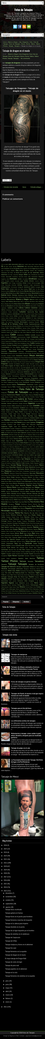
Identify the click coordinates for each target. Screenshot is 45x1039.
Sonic (26, 547)
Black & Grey (40, 297)
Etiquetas (16, 602)
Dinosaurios (9, 357)
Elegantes (33, 372)
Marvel (6, 473)
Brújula (9, 306)
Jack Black (7, 432)
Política (27, 519)
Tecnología (11, 569)
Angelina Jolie (5, 279)
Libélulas (4, 453)
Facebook (26, 382)
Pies (22, 513)
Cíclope (3, 328)
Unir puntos (12, 581)
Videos (41, 585)
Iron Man (39, 430)
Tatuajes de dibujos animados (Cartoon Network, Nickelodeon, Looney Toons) (25, 668)
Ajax (2, 270)
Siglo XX (21, 543)
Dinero (3, 357)
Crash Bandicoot (39, 339)
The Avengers (29, 571)
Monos (15, 483)
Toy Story (21, 577)
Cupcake (38, 345)
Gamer (7, 401)
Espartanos (27, 378)
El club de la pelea (30, 366)
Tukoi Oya (19, 579)
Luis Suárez (12, 461)
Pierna (28, 44)
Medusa (32, 475)
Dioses (26, 357)
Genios (9, 403)
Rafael (3, 525)
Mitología (28, 481)
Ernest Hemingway (13, 376)
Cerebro (18, 320)
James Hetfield (40, 432)
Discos (37, 357)
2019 (26, 264)
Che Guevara (9, 322)
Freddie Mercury (28, 395)
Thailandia (23, 571)
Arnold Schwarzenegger (33, 283)
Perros (42, 508)
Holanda (13, 418)
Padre (16, 499)
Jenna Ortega (5, 436)
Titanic (15, 575)
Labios (42, 447)
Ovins (38, 497)
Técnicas (4, 569)
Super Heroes (12, 556)
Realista (36, 527)
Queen (38, 523)
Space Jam (40, 547)
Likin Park (21, 453)
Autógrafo (20, 287)
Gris (6, 408)
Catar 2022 (17, 318)
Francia (42, 392)
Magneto (36, 463)
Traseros (37, 577)
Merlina (3, 477)
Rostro (31, 535)
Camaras (8, 310)
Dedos (19, 349)
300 (43, 264)
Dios (19, 357)
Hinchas (19, 416)
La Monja (4, 447)
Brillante (41, 304)
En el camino (15, 374)
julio (7, 981)
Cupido (42, 345)
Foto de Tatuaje (35, 389)
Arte (42, 283)
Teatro (42, 566)
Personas (14, 511)
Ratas (17, 525)
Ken (43, 441)
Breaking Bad (34, 304)
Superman (21, 555)
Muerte (7, 485)
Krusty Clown (32, 443)
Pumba (27, 523)
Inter (37, 428)
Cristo (3, 343)
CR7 (28, 339)
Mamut (8, 465)
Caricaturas (16, 314)
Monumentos (28, 483)
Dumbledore (17, 364)
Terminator (4, 571)
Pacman (11, 499)
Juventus (38, 441)
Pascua (30, 504)
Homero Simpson (23, 420)
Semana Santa (21, 541)
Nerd (32, 489)
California (41, 308)
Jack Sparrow (22, 432)
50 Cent (6, 266)
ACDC (2, 268)
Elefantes (27, 372)
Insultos (12, 428)
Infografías (33, 424)
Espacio (34, 376)
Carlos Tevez (34, 314)
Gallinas (36, 399)
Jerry (10, 436)
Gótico (31, 406)
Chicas (21, 324)
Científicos (18, 328)
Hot (35, 420)
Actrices (12, 268)
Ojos (38, 495)
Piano (42, 511)
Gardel (16, 401)
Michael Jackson (6, 479)
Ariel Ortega (11, 283)
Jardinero (11, 434)
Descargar (21, 351)
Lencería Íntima (39, 449)
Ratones (29, 525)
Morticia (39, 483)
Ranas (10, 525)
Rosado (17, 535)
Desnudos (4, 353)
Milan (30, 479)
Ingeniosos (40, 424)
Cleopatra (23, 330)
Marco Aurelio (5, 469)
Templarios (33, 569)
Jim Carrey (26, 436)
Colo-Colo (38, 332)
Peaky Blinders (23, 506)
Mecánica (26, 475)
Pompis (33, 519)
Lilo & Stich (27, 453)
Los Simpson (26, 459)
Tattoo (33, 44)
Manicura (25, 465)
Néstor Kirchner (39, 489)
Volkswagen (12, 589)
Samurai (3, 539)
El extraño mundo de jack (15, 368)
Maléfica (41, 463)
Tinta (2, 575)
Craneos (32, 339)
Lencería (32, 449)
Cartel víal (21, 316)
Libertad (10, 453)
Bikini (16, 297)
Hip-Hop (30, 416)
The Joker (8, 573)
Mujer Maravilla (20, 485)
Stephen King (40, 549)
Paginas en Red (14, 1036)
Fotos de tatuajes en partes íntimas (23, 682)
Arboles (31, 281)
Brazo (27, 303)
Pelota (5, 508)
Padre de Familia (22, 499)
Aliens (42, 272)
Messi (8, 477)
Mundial (35, 485)
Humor (19, 422)
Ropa (13, 535)
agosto (8, 907)
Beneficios (41, 295)
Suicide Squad (28, 553)
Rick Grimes (9, 531)
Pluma (10, 519)
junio (7, 984)
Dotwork (28, 362)
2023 (33, 264)
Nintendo (3, 493)
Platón (32, 517)
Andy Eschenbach (33, 276)
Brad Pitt (11, 304)
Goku (13, 406)
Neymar (8, 491)
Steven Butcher (16, 551)
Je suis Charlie (40, 434)
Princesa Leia (40, 521)
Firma (23, 387)
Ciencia (11, 328)
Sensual (33, 541)
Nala (33, 487)
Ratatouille (23, 525)
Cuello (32, 343)
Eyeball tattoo (18, 382)
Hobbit (9, 418)
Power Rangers (17, 521)
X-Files (6, 593)
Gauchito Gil (36, 401)
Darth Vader (25, 347)
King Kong (14, 443)
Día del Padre (35, 353)
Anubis (12, 281)
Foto (31, 42)
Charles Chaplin (35, 320)
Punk (31, 523)
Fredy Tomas (4, 397)
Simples (8, 545)
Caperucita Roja (32, 312)
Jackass (29, 432)
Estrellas (33, 380)
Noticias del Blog (38, 493)
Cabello (16, 308)
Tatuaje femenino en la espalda (16, 951)
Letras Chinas (32, 451)
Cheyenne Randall (34, 322)
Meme (42, 475)
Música (9, 487)
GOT (28, 406)
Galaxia (15, 399)
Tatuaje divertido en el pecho (15, 927)
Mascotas (33, 473)
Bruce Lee (4, 306)
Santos (31, 539)
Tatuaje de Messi (10, 776)
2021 (5, 863)
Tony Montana (31, 575)
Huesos (39, 420)
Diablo (13, 355)
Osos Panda (34, 497)
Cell (8, 320)
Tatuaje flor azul (10, 948)
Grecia (42, 406)
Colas (24, 332)
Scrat (7, 541)
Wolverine (22, 591)
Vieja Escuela (5, 587)
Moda (42, 481)
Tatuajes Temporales (22, 566)
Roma (2, 535)
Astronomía (37, 285)
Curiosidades (5, 347)
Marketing (32, 471)
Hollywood (19, 418)
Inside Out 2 (32, 426)
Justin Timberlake (29, 441)
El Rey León (33, 370)
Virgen (3, 589)
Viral (42, 587)
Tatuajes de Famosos (8, 567)
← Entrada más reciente (10, 187)
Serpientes (9, 543)
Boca (15, 301)
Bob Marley (9, 301)
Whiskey (41, 589)
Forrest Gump (15, 389)
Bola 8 (22, 301)
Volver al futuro (20, 589)
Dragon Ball (40, 362)
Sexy (16, 543)
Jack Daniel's (14, 432)
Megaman (37, 475)
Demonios (40, 349)
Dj (32, 360)
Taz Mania (37, 566)
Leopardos (21, 451)
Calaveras (34, 308)
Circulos (42, 328)
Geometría (15, 403)
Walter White (28, 589)
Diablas (9, 355)
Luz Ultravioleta (25, 461)
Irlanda (27, 430)
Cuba (18, 343)
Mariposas (8, 471)
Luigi (7, 461)
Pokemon (16, 519)
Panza (9, 502)
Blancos (32, 299)
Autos (33, 287)
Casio (6, 318)
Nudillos (3, 495)
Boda (18, 301)
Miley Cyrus (36, 479)
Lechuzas (19, 449)
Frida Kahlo (22, 397)
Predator (24, 521)
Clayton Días (17, 330)
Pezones (38, 511)
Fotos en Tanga (34, 392)
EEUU (7, 366)
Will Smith (9, 591)
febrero (8, 998)
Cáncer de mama (39, 310)
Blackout (3, 299)
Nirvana (13, 493)
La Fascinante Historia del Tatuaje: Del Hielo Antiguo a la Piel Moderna (27, 761)
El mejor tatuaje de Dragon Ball (15, 959)
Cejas (35, 318)
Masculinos (40, 473)
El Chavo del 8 (19, 366)
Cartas (16, 316)
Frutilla (32, 397)
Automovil (27, 287)
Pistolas (8, 517)
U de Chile (34, 579)
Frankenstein (11, 395)
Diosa (22, 357)
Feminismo (30, 384)
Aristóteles (19, 283)
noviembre (9, 897)
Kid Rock (8, 443)
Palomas (41, 499)
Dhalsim (10, 353)
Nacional (28, 487)
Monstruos (21, 483)
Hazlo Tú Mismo (33, 412)
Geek (42, 401)
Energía (22, 374)
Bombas (27, 301)
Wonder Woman (30, 591)
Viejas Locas (12, 587)
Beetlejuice (21, 295)
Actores (6, 268)
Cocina (41, 330)
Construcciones (21, 337)
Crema (3, 341)
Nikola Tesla (40, 491)
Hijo (14, 416)
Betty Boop (12, 297)
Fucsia (37, 397)
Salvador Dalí (26, 537)
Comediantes (20, 335)
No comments (25, 58)
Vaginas (11, 583)
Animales (13, 278)
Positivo (9, 521)
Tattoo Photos (9, 561)
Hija (11, 416)
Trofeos (9, 579)
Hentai (28, 414)
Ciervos (24, 328)
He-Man (41, 412)
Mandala (13, 465)
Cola (20, 42)
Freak (22, 395)
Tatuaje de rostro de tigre (13, 962)
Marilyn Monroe (30, 469)
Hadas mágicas (6, 410)
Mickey (25, 479)
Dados (18, 347)
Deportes (4, 351)
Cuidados (25, 345)
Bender (36, 295)
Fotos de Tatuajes (23, 10)
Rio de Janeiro (30, 531)
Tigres (37, 573)
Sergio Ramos (40, 541)
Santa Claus (24, 539)
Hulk (15, 422)
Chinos (19, 326)
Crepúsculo (8, 341)
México (30, 477)
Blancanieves (11, 299)
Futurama (9, 399)
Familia (32, 382)
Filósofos (18, 387)
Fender (36, 384)
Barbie (42, 291)
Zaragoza (29, 593)
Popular (6, 602)
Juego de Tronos (10, 441)
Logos (39, 455)
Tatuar (32, 566)
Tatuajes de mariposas (19, 655)
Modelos (3, 483)
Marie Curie (13, 469)
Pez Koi (32, 511)
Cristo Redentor (9, 343)
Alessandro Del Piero (7, 272)
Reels (11, 529)
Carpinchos (41, 314)
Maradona (32, 467)
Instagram (41, 426)
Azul (30, 289)
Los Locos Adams (25, 457)
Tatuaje (11, 46)
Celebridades (40, 318)
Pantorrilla (4, 502)
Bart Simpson (21, 293)
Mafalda (27, 463)
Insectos (24, 426)
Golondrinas (19, 406)
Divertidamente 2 (24, 360)
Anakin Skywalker (6, 276)
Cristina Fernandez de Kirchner (35, 341)
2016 (19, 264)
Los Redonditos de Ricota (13, 459)
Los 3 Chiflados (15, 457)
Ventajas (14, 585)
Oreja (25, 497)
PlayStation (4, 519)
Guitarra (22, 408)
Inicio (5, 42)
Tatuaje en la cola (11, 972)
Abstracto (36, 266)
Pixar (17, 517)
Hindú (25, 416)
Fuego (42, 397)
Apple (21, 281)
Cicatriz (42, 326)
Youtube (24, 593)
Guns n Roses (29, 408)
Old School (4, 497)
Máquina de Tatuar (22, 467)
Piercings (11, 513)
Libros (15, 453)
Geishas (3, 403)
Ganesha (12, 401)
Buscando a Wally (36, 306)
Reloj (26, 529)
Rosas (27, 535)
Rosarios (22, 535)
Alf (14, 272)
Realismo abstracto (15, 527)
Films (14, 387)
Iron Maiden (32, 430)
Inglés (11, 426)
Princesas (3, 523)
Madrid (13, 463)
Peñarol (23, 508)
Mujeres (29, 485)
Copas (28, 337)
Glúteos (9, 406)
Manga (19, 465)
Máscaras (12, 473)
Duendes (11, 364)
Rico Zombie (16, 531)
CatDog (23, 318)
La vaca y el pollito (33, 447)
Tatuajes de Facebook (36, 564)
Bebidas (14, 295)
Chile (42, 324)
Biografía (28, 297)
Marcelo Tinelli (40, 467)
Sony (35, 547)
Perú (18, 511)
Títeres (19, 575)
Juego (3, 441)
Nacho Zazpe (21, 487)
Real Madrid (5, 527)
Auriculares (14, 287)
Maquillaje (12, 467)
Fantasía (37, 382)
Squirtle (11, 549)
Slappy (37, 545)
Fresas (16, 397)
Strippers (8, 553)
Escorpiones (23, 376)
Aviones (12, 289)
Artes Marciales (5, 285)
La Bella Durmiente (6, 445)
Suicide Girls (19, 553)
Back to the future (38, 289)
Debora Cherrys (11, 349)
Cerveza (28, 320)
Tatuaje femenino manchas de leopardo (18, 920)
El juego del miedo (36, 368)
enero (7, 1002)
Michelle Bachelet (18, 479)
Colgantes (28, 332)
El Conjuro (39, 366)
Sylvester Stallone (30, 555)
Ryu (39, 535)
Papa (13, 502)
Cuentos (37, 343)
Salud (19, 537)
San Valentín (11, 539)
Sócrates (3, 547)
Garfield (21, 401)
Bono (37, 301)
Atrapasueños (5, 287)
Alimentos (4, 274)
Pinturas (19, 515)
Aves (7, 289)
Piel (7, 513)
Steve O (9, 551)
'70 (2, 264)
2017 (23, 264)
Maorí (3, 467)
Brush (13, 306)
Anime (20, 279)
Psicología (15, 523)
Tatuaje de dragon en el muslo (16, 50)
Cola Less (19, 332)
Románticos (8, 535)
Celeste (3, 320)
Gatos (26, 401)
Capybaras (9, 314)
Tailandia (37, 555)
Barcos (14, 293)
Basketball (35, 293)
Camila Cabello (16, 310)
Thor (26, 573)
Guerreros (16, 408)
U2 (38, 579)
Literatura (15, 455)
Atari (42, 285)
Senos (28, 541)
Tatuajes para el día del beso (21, 708)
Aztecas (26, 289)
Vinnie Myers (29, 587)
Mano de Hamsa (33, 465)
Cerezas (23, 320)
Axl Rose (20, 289)
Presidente (31, 521)
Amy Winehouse (32, 274)
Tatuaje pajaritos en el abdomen (16, 969)
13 (4, 264)
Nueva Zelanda (11, 495)
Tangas (3, 558)
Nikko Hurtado (30, 491)
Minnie (18, 481)
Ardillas (42, 281)
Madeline (32, 461)
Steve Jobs (4, 551)
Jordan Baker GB (27, 438)
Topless (37, 575)
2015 (16, 264)
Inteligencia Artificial (21, 428)
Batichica (41, 293)
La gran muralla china (37, 445)
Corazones (34, 337)
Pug (19, 523)
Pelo (2, 508)
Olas (42, 495)
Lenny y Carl (4, 451)
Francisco (3, 395)
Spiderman (4, 549)
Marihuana (20, 469)
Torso (42, 575)
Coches (37, 330)
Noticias (29, 493)
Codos (11, 332)
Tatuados (4, 564)
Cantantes (22, 312)
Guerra (10, 408)
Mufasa (12, 485)
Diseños (11, 360)
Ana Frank (41, 274)
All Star (10, 274)
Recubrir (41, 527)
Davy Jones (33, 347)
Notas (24, 493)
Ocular (26, 495)
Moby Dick (37, 481)
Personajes (5, 510)
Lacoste (3, 449)
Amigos (21, 274)
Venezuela (4, 585)
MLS (33, 481)
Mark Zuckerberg (24, 471)
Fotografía (4, 392)
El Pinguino (12, 370)
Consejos (13, 337)
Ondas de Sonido (18, 497)
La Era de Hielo (26, 445)
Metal (13, 477)
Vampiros (22, 583)
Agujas (42, 268)
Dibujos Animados (36, 355)
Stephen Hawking (31, 549)
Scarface (3, 541)
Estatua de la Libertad (18, 380)
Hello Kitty (16, 414)
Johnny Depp (18, 438)
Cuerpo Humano (12, 345)
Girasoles (38, 403)
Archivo (26, 602)
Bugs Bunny (22, 306)
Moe (7, 483)
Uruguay (31, 581)
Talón (42, 555)
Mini (10, 481)
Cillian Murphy (31, 328)
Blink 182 (38, 299)
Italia (2, 432)
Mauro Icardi (15, 475)
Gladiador (3, 406)
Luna (18, 461)
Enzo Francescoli (39, 374)
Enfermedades (29, 374)
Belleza (30, 295)
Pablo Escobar (5, 499)
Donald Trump (21, 362)
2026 (39, 264)
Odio (36, 495)
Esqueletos (34, 378)
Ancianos (21, 276)
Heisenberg (4, 414)
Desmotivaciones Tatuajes (35, 351)
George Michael (23, 403)
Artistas (19, 285)
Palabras (36, 499)
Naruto (15, 489)
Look (42, 455)
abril (7, 991)
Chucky (37, 326)
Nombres (19, 493)
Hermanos (41, 414)
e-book (27, 364)
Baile (8, 291)
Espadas (41, 376)
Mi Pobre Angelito (38, 477)
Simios (3, 545)
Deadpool (3, 349)
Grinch (3, 408)
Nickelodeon (15, 491)
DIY (31, 360)
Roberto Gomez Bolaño (7, 533)
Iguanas (33, 422)
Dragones (25, 42)
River (42, 531)
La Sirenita (23, 447)
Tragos (26, 577)
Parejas (17, 504)
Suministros (37, 553)
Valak (16, 583)
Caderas (27, 308)
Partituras (24, 504)
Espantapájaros (13, 378)
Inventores (20, 430)
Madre (38, 461)
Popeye (41, 519)
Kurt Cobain (40, 443)
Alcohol (32, 270)
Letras (26, 451)
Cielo (7, 328)
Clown (28, 330)
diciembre (9, 893)
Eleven (38, 372)
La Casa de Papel (17, 445)
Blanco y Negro (13, 42)
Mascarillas (18, 473)
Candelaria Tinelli (6, 312)
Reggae (15, 529)
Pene (19, 508)
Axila (16, 289)
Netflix (3, 491)
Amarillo (15, 274)
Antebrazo (33, 278)
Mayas (22, 475)
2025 (5, 849)
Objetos (18, 495)
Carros (11, 316)
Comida (32, 335)
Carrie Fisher (5, 316)
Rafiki (7, 525)
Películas (40, 506)
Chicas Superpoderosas (32, 324)
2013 (10, 264)
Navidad (27, 489)
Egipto (11, 366)
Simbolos (41, 543)
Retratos (41, 529)
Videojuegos (34, 585)
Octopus (22, 495)
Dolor (8, 362)
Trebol (42, 577)
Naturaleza (21, 489)
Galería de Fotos (25, 399)
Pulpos (23, 523)
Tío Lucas (7, 575)
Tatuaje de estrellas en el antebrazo (17, 934)
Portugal (3, 521)
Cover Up (24, 339)
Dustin (23, 364)
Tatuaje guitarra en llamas (14, 913)
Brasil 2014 (21, 304)
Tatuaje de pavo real (12, 965)
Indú (27, 424)
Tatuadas (30, 561)
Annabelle (25, 279)
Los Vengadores (35, 459)
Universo (20, 581)
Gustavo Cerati (39, 408)
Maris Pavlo (15, 471)
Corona (41, 337)
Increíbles (3, 424)
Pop (37, 519)
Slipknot (41, 545)
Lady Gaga (8, 449)
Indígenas (9, 424)
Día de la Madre (17, 353)
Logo (35, 455)
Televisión (19, 569)
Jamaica (33, 432)
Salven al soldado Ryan (37, 537)
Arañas (26, 281)
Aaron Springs (13, 266)
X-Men (10, 593)
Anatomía (15, 276)
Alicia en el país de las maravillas (27, 272)
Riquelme (37, 531)
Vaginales (4, 583)
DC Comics (40, 347)
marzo (8, 995)
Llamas (21, 455)
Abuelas (42, 266)
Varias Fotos (29, 583)
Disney (17, 360)
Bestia (6, 297)
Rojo (33, 533)
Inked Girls (17, 426)
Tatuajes (17, 46)
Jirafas (31, 436)
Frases (18, 395)
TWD (29, 579)
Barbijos (3, 293)
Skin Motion (31, 545)
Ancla (25, 276)
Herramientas (5, 416)
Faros (42, 382)
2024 (36, 264)
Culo (30, 345)
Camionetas (24, 310)
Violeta (38, 587)
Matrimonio (4, 475)
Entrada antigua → (37, 187)
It (43, 430)
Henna (23, 414)
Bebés (9, 295)
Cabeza (21, 308)
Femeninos (21, 384)
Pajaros (30, 500)
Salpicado (14, 537)
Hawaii (26, 412)
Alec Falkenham (39, 270)
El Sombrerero (12, 372)
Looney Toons (5, 457)
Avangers (38, 287)
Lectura (24, 449)
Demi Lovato (32, 349)
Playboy (42, 517)
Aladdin (13, 270)
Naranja (9, 489)
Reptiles (35, 529)
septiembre (9, 904)
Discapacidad (31, 357)
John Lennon (9, 438)
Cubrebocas (23, 343)
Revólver (3, 531)
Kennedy (3, 443)
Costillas (17, 339)
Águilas (38, 268)
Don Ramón (14, 362)
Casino (3, 318)
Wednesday (36, 589)
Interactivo (8, 430)
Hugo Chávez (9, 422)
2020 (5, 866)
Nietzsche (22, 491)
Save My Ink (37, 539)
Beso (2, 297)
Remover (30, 529)
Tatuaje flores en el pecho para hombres (19, 917)
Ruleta (36, 535)
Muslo (23, 44)
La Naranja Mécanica (13, 447)
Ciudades (3, 330)
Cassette (11, 318)
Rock (21, 533)
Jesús (20, 437)
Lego (28, 449)
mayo (7, 988)
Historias (4, 418)
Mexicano (24, 477)
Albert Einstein (24, 270)
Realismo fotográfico (27, 527)
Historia (41, 416)
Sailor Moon (8, 537)
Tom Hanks (24, 575)
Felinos (14, 384)
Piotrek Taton (27, 515)
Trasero (31, 577)
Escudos (29, 376)
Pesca (22, 511)
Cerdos (14, 320)
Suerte (13, 553)
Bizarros (33, 297)
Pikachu (26, 513)
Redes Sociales (5, 529)
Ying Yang (19, 593)
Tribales (4, 579)
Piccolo (3, 513)
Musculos (3, 487)
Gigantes (31, 403)
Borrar (3, 304)
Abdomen (20, 266)
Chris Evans (25, 326)
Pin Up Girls (34, 513)
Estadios (41, 378)
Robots (17, 533)
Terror (10, 571)
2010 (6, 264)
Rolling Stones (40, 533)
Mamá (3, 465)
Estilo (27, 380)
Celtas (10, 320)
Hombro (7, 420)
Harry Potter (19, 412)
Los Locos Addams (36, 457)
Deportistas (13, 351)
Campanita (30, 310)
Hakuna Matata (16, 410)
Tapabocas (13, 558)
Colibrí (33, 332)
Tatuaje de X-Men (11, 941)
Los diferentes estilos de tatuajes (23, 721)
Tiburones (31, 573)
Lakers (13, 449)
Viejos (17, 587)
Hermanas (34, 414)
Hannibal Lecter (32, 410)
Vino (34, 587)
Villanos (22, 587)
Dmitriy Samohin (39, 360)
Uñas (25, 581)
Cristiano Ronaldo (22, 341)
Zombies (35, 593)
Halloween (24, 410)
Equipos (3, 376)
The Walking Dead (18, 573)
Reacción (41, 525)
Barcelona (9, 293)
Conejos (8, 337)
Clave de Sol (9, 330)
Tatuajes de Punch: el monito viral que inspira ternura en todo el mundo (27, 695)
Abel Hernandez (28, 266)
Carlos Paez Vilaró (25, 314)
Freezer (11, 397)
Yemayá (14, 593)
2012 (5, 1007)
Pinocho (8, 515)
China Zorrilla (5, 326)
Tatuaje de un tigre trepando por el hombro (19, 931)
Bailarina (3, 291)
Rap (14, 525)
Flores (41, 386)
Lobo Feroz (26, 455)
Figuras (10, 387)
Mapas (7, 467)
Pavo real (10, 506)
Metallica (18, 477)
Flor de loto (34, 387)
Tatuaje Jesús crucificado (13, 910)
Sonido (31, 547)
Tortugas (4, 577)
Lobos (32, 455)
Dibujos (25, 355)
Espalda (4, 378)
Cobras (33, 330)
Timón (42, 573)
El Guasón (27, 368)
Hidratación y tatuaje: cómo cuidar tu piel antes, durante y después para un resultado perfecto (26, 735)
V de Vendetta (39, 581)
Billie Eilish (22, 297)
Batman (3, 295)
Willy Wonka (15, 591)
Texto (18, 571)
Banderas (32, 291)
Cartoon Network (31, 316)
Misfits (23, 481)
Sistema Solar (20, 545)
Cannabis (15, 312)
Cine (37, 328)
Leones (15, 451)
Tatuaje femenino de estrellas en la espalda (20, 976)
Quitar (42, 523)
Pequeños (28, 508)
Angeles (41, 276)
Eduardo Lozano (34, 364)
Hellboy (10, 414)
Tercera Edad (40, 569)
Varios (36, 583)
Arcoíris (37, 281)
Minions (14, 481)
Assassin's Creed (28, 285)
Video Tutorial (26, 585)
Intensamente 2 (31, 428)
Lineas (33, 453)
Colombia (7, 335)
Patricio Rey (36, 504)
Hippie (35, 416)
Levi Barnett (40, 451)
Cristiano (14, 341)
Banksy (38, 291)
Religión (21, 529)
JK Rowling (36, 436)
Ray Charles (35, 525)
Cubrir (28, 343)
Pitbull (13, 517)
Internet (14, 430)
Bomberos (32, 301)
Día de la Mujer (27, 353)
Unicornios (4, 581)
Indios (23, 424)
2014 (13, 264)
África (21, 268)
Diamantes (19, 355)
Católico (28, 318)
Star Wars (22, 549)
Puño (34, 523)
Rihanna (23, 531)
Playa (37, 517)
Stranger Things (35, 551)
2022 (29, 264)
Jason (21, 434)
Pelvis (15, 508)
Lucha (42, 459)
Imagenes (40, 422)
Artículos (14, 285)
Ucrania (41, 579)
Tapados (20, 558)
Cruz (15, 343)
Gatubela (30, 401)
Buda (17, 306)
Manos (41, 465)
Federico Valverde (6, 384)
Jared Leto (17, 434)
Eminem (8, 374)
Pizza (21, 517)
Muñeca (41, 485)
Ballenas (13, 291)
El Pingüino (18, 370)
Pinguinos (41, 513)
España (20, 378)
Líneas (38, 453)
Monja (10, 483)
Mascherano (25, 473)
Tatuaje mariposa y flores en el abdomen (19, 945)
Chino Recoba (12, 326)
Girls (42, 403)
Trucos (14, 579)
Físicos (27, 387)
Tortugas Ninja (12, 577)
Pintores (13, 515)
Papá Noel (21, 502)
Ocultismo (31, 495)
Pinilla (3, 515)
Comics (27, 335)
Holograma (27, 418)
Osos (28, 497)
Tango (8, 558)
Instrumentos (5, 428)
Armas (25, 283)
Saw (42, 539)
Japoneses (4, 435)
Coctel (8, 332)
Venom (9, 585)
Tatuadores (39, 561)
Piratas (34, 515)
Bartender (28, 293)
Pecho (34, 506)
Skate (26, 545)
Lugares (3, 461)
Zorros (40, 593)
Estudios (39, 380)
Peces (29, 506)
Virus (7, 589)
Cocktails (3, 332)
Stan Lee (16, 549)
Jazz (25, 434)
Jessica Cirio (15, 436)
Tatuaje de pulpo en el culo (20, 748)
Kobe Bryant (24, 443)
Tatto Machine (30, 558)
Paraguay (11, 504)
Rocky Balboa (27, 533)
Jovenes (42, 438)
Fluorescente (5, 389)
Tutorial (25, 579)
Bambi (18, 291)
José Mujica (36, 438)
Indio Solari (16, 424)
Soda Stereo (11, 547)
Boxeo (6, 304)
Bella (26, 295)
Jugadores (19, 441)
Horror (31, 420)
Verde (19, 585)
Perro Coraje (36, 508)
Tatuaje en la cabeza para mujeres (16, 923)
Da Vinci (12, 347)
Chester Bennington (21, 322)
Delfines (25, 349)
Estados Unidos (6, 380)
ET (43, 380)
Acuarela (17, 268)
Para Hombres (35, 502)
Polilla (22, 519)
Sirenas (13, 545)
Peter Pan (27, 511)
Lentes (10, 451)
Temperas (26, 569)
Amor (26, 275)
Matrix (10, 475)
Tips (11, 575)
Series (3, 543)
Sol (17, 547)
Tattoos (22, 561)
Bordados (41, 301)
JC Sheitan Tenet (31, 434)
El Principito (26, 370)
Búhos (28, 306)
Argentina (4, 283)
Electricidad (20, 372)
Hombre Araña (34, 418)
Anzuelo (17, 281)
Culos (33, 345)
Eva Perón (4, 382)
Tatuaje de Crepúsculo (12, 937)
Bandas (26, 291)
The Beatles (38, 571)
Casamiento (40, 316)
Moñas (35, 483)
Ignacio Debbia (26, 422)
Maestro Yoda (20, 463)
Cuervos (20, 345)
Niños (9, 493)
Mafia (31, 463)
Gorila (24, 406)
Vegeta (41, 583)
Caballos (10, 308)
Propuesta (9, 523)
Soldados (22, 547)
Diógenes (15, 357)
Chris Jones (31, 326)
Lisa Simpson (8, 455)
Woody (37, 591)
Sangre (18, 539)
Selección (13, 541)
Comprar (38, 335)
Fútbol (3, 399)
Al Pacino (7, 270)
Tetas (13, 571)
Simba (35, 543)
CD (32, 318)
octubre (8, 900)
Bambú (22, 291)
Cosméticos (11, 339)
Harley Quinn (10, 412)
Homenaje (14, 420)
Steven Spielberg (25, 551)
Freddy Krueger (39, 395)
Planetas (27, 517)
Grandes (36, 405)
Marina (38, 469)
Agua (34, 268)
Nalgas (37, 487)
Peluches (10, 508)
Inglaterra (4, 426)
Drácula (33, 362)
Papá (16, 502)
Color (13, 334)
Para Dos (27, 502)
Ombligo (11, 497)
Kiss (19, 443)
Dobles (3, 362)
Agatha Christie (28, 268)
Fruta (28, 397)
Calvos (3, 310)
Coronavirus (4, 339)
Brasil (16, 304)
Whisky (3, 591)
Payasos (15, 506)
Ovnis (42, 497)
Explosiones (11, 382)
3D (2, 266)
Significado (28, 543)
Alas (17, 270)
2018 (5, 873)
